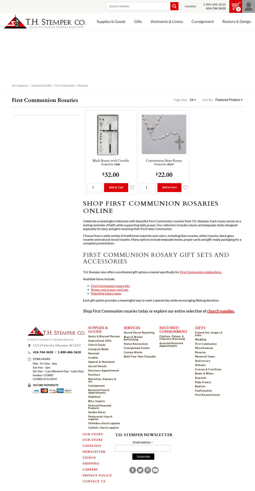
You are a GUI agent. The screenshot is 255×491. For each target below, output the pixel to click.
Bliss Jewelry (96, 401)
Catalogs (91, 445)
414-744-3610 (43, 352)
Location (190, 6)
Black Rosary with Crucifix (111, 160)
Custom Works (133, 352)
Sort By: (207, 100)
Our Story (92, 434)
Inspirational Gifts (41, 85)
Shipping (91, 463)
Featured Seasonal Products (100, 406)
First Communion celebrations (200, 272)
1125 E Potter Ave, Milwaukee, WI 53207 (57, 345)
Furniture (94, 374)
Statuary (200, 365)
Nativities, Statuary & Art (102, 380)
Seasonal (94, 353)
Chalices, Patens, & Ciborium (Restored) (172, 337)
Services (132, 327)
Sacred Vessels (97, 366)
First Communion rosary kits (110, 286)
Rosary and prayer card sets (109, 289)
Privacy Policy (97, 475)
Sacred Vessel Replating (139, 332)
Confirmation (203, 390)
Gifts (138, 21)
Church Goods (97, 344)
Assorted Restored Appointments (171, 344)
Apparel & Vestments (101, 361)
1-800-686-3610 (214, 4)
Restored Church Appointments (98, 391)
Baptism (200, 386)
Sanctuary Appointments (103, 370)
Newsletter (93, 451)
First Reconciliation (207, 394)
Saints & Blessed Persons (104, 336)
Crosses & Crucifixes (208, 369)
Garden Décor (97, 412)
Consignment (202, 21)
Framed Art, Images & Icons (209, 333)
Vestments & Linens (166, 21)
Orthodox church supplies (104, 423)
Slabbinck (94, 396)
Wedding (201, 339)
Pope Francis (203, 382)
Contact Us (94, 481)
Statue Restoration (136, 343)
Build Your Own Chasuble (140, 356)
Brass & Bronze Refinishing (133, 338)
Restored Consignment (173, 329)
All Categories (20, 85)
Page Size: (181, 100)
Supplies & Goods (111, 21)
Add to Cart (116, 187)
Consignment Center (137, 348)
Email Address (143, 442)
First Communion (65, 85)
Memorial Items (205, 356)
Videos (89, 457)
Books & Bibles (204, 373)
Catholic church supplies (103, 427)
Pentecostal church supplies (100, 417)
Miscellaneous (204, 348)
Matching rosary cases (106, 293)
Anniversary (202, 360)
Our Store (92, 439)
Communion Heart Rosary (164, 160)
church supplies (220, 311)
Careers (90, 469)
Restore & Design (236, 21)
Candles (93, 357)
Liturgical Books (98, 349)
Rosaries (200, 352)
